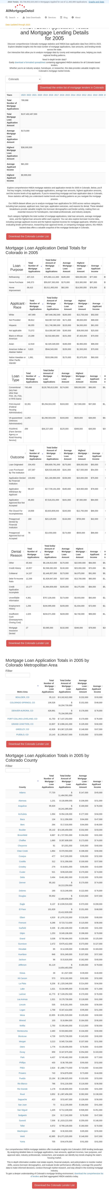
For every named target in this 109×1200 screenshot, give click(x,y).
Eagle (22, 904)
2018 (51, 95)
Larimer (22, 994)
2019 (45, 95)
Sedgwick (22, 1115)
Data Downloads (32, 17)
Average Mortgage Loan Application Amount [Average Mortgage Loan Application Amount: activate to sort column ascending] (81, 686)
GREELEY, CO (22, 729)
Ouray (22, 1052)
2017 (56, 95)
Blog (63, 17)
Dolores (22, 891)
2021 (34, 95)
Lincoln (22, 1004)
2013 (78, 95)
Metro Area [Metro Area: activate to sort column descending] (22, 692)
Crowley (22, 867)
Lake (22, 989)
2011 (89, 95)
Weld (22, 1136)
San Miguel (22, 1110)
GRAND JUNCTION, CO (22, 724)
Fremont (22, 923)
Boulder (22, 830)
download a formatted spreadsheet (30, 62)
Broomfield (22, 835)
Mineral (22, 1020)
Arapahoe (22, 806)
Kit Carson (22, 978)
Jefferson (22, 965)
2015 (67, 95)
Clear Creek (22, 851)
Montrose (22, 1036)
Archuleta (22, 814)
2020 (40, 95)
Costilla (22, 861)
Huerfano (22, 954)
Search (12, 17)
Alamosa (22, 801)
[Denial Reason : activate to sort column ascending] (16, 551)
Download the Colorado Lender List (29, 236)
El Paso (22, 909)
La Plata (22, 983)
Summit (22, 1120)
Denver (22, 882)
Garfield (22, 928)
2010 (95, 95)
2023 (23, 95)
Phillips (22, 1062)
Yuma (22, 1141)
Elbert (22, 917)
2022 (29, 95)
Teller (22, 1126)
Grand (22, 938)
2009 (100, 95)
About (76, 17)
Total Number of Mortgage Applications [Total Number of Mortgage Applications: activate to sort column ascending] (34, 267)
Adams (22, 792)
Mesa (22, 1015)
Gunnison (22, 944)
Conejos (22, 856)
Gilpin (22, 933)
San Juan (22, 1105)
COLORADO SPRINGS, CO (22, 702)
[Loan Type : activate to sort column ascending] (15, 376)
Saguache (22, 1099)
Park (22, 1057)
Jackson (22, 959)
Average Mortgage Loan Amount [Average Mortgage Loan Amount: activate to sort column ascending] (67, 267)
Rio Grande (22, 1089)
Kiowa (22, 973)
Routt (22, 1094)
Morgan (22, 1041)
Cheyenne (22, 846)
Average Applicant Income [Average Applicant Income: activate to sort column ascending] (95, 269)
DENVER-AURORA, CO (22, 711)
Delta (22, 877)
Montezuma (22, 1031)
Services (50, 17)
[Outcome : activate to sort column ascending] (17, 453)
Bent (22, 824)
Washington (22, 1131)
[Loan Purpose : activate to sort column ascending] (17, 265)
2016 (62, 95)
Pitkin (22, 1068)
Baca (22, 819)
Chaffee (22, 840)
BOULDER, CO (22, 697)
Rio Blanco (22, 1084)
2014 (73, 95)
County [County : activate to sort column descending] (22, 787)
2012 (84, 95)
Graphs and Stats (96, 2)
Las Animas (22, 999)
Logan (22, 1010)
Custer (22, 872)
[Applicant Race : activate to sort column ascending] (17, 303)
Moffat (22, 1026)
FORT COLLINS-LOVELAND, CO (22, 719)
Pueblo (22, 1078)
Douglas (22, 896)
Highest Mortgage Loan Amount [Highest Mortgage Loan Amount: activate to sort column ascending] (81, 267)
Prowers (22, 1073)
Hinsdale (22, 949)
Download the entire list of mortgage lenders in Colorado (72, 87)
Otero (22, 1047)
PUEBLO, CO (22, 734)
